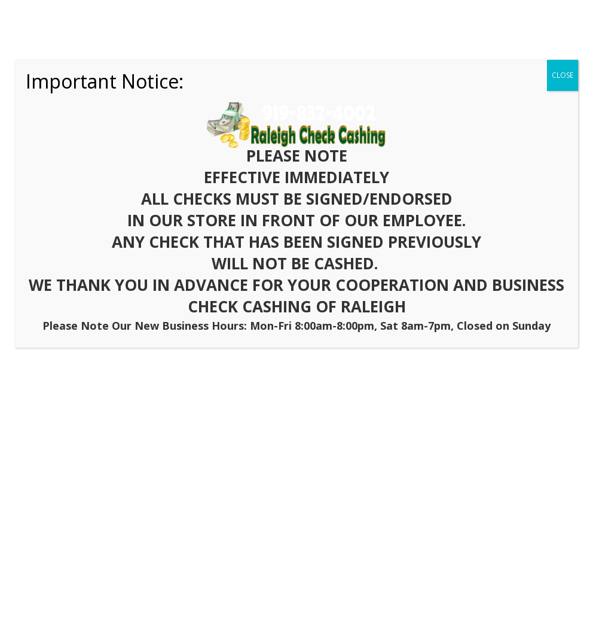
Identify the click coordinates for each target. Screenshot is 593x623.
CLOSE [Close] (562, 75)
